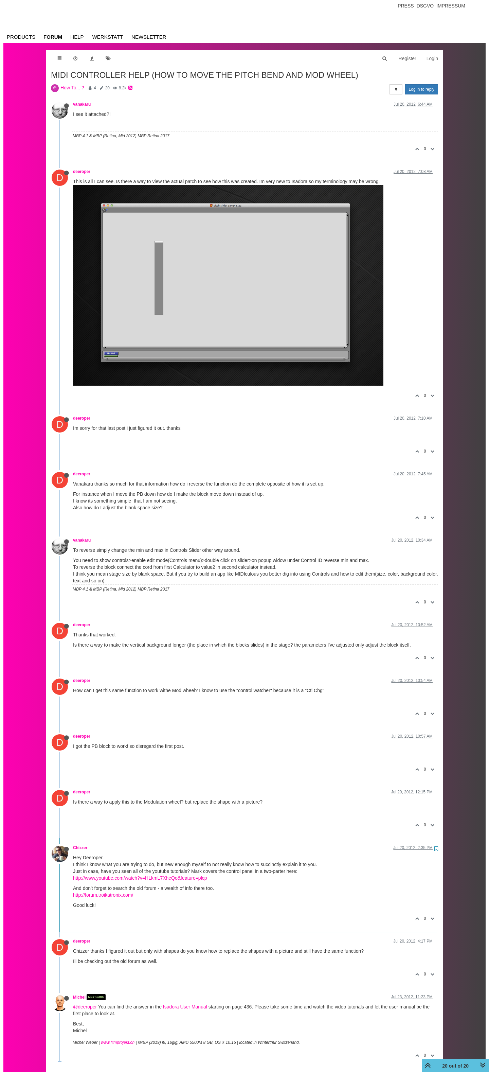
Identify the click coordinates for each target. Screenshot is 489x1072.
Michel (79, 997)
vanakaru (82, 104)
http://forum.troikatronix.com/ (103, 895)
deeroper (81, 171)
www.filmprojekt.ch (117, 1042)
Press (406, 5)
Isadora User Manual (185, 1006)
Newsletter (148, 37)
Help (77, 37)
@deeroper (85, 1006)
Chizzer (80, 847)
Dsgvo (425, 5)
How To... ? (72, 87)
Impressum (450, 5)
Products (21, 37)
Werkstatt (107, 37)
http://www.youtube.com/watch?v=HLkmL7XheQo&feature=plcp (140, 878)
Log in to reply (421, 89)
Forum (52, 37)
